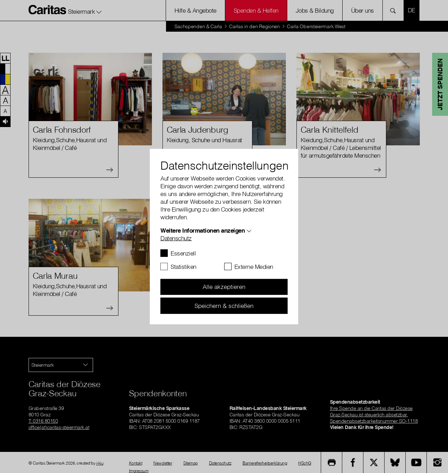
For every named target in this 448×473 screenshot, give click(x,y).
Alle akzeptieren (224, 286)
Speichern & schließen (224, 305)
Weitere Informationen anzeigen (202, 230)
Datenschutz (176, 237)
